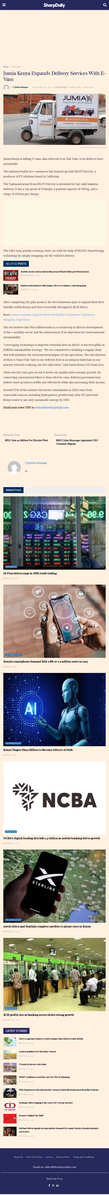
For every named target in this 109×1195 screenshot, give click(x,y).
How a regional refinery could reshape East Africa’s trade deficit (51, 1039)
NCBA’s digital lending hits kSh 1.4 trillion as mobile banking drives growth (51, 839)
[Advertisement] (54, 36)
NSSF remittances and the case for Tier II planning (44, 1077)
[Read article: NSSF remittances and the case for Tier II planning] (10, 1081)
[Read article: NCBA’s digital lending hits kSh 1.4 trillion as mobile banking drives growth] (54, 798)
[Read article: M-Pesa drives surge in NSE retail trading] (54, 533)
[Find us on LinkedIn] (57, 1186)
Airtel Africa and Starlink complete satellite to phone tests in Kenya (46, 927)
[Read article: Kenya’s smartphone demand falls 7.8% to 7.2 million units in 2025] (54, 622)
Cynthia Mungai (20, 87)
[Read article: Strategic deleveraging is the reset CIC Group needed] (10, 1106)
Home (5, 66)
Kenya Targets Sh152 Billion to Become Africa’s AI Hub (38, 751)
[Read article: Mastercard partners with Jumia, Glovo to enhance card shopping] (10, 289)
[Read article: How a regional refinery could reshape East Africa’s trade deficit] (10, 1042)
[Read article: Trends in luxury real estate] (10, 1068)
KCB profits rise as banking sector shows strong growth (38, 1015)
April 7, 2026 (10, 667)
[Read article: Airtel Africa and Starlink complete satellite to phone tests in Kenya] (54, 887)
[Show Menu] (4, 5)
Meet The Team (34, 1157)
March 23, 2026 (11, 1020)
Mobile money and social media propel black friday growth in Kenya (55, 271)
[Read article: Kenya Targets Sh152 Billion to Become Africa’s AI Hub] (54, 710)
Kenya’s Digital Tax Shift (31, 1116)
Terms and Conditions (83, 1157)
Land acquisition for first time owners (37, 1052)
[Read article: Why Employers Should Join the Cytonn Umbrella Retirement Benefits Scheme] (10, 1094)
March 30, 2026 (11, 844)
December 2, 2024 (30, 275)
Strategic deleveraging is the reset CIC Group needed (45, 1103)
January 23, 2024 (29, 289)
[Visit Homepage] (54, 5)
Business (11, 567)
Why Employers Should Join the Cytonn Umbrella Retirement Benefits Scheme (59, 1090)
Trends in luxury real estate (32, 1065)
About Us (18, 1157)
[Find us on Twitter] (53, 1186)
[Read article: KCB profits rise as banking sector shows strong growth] (54, 975)
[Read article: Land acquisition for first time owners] (10, 1055)
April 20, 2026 (10, 579)
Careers (49, 1157)
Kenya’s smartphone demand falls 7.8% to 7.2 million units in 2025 (45, 662)
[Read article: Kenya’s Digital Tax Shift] (10, 1119)
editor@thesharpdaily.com (52, 407)
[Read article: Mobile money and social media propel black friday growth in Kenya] (10, 275)
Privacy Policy (63, 1157)
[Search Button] (105, 5)
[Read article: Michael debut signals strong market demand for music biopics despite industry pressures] (10, 1132)
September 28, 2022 (42, 87)
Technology (16, 66)
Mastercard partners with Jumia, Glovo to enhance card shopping (53, 285)
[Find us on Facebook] (49, 1186)
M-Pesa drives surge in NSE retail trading (29, 574)
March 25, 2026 (11, 932)
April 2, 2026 (10, 756)
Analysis (11, 832)
